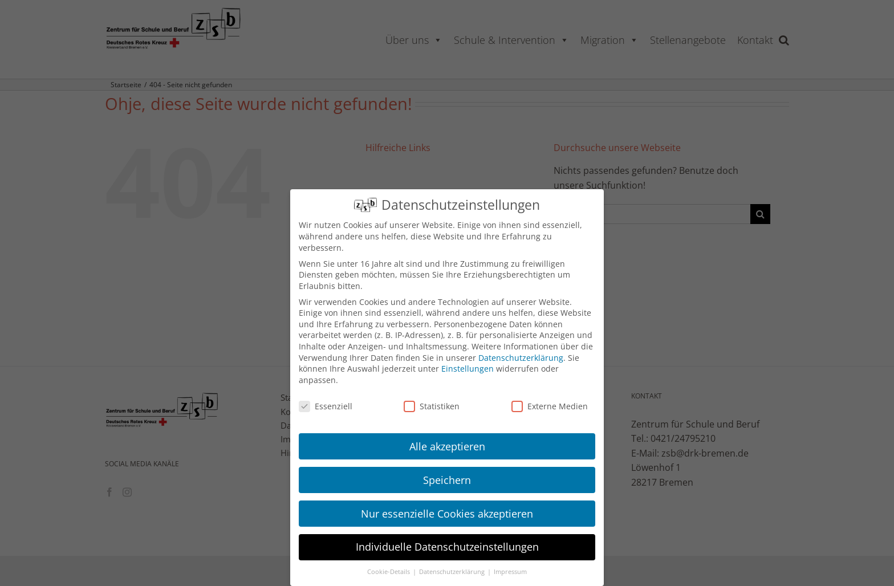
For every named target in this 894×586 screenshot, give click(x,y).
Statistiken (432, 406)
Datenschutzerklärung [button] (452, 572)
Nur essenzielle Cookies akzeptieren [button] (447, 513)
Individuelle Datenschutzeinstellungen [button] (447, 547)
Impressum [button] (510, 572)
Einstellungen (467, 368)
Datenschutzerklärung (520, 357)
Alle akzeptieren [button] (447, 446)
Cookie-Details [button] (389, 572)
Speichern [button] (447, 480)
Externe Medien (549, 406)
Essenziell (325, 406)
